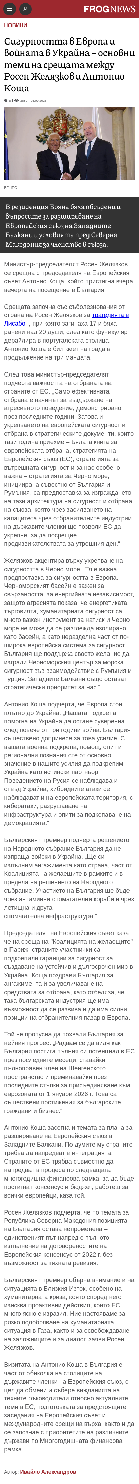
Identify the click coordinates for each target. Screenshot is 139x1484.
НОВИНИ (15, 25)
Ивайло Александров (48, 1472)
